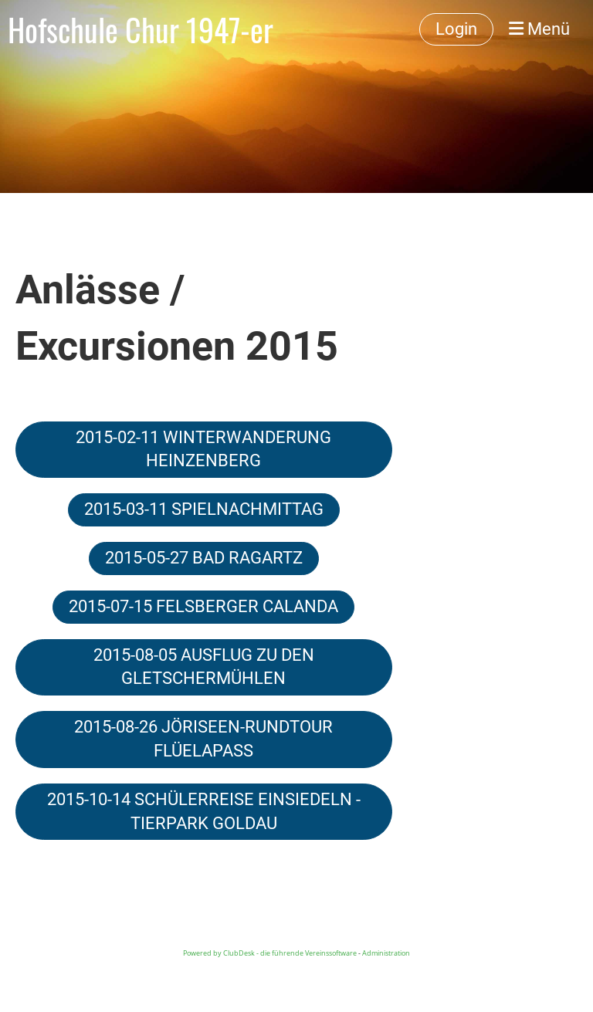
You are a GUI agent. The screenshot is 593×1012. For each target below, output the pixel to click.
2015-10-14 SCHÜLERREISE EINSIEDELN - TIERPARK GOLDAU (204, 811)
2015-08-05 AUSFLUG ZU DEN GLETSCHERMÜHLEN (203, 667)
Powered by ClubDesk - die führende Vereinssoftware (270, 953)
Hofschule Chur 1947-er (140, 29)
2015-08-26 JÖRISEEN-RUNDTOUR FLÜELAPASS (203, 738)
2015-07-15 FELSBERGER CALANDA (203, 606)
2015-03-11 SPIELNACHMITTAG (204, 509)
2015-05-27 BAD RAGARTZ (204, 557)
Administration (386, 953)
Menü (539, 29)
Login (456, 29)
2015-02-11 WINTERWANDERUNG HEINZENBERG (203, 449)
